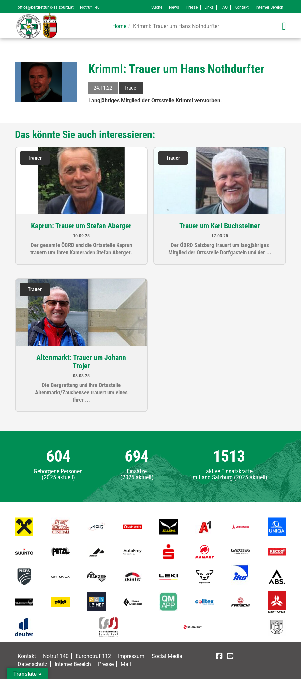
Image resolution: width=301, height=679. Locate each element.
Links (209, 7)
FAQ (224, 7)
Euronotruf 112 (93, 656)
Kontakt (241, 7)
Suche (156, 7)
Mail (126, 664)
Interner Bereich (269, 7)
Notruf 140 (90, 7)
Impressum (131, 656)
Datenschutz (32, 664)
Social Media (167, 656)
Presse (192, 7)
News (174, 7)
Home (119, 26)
